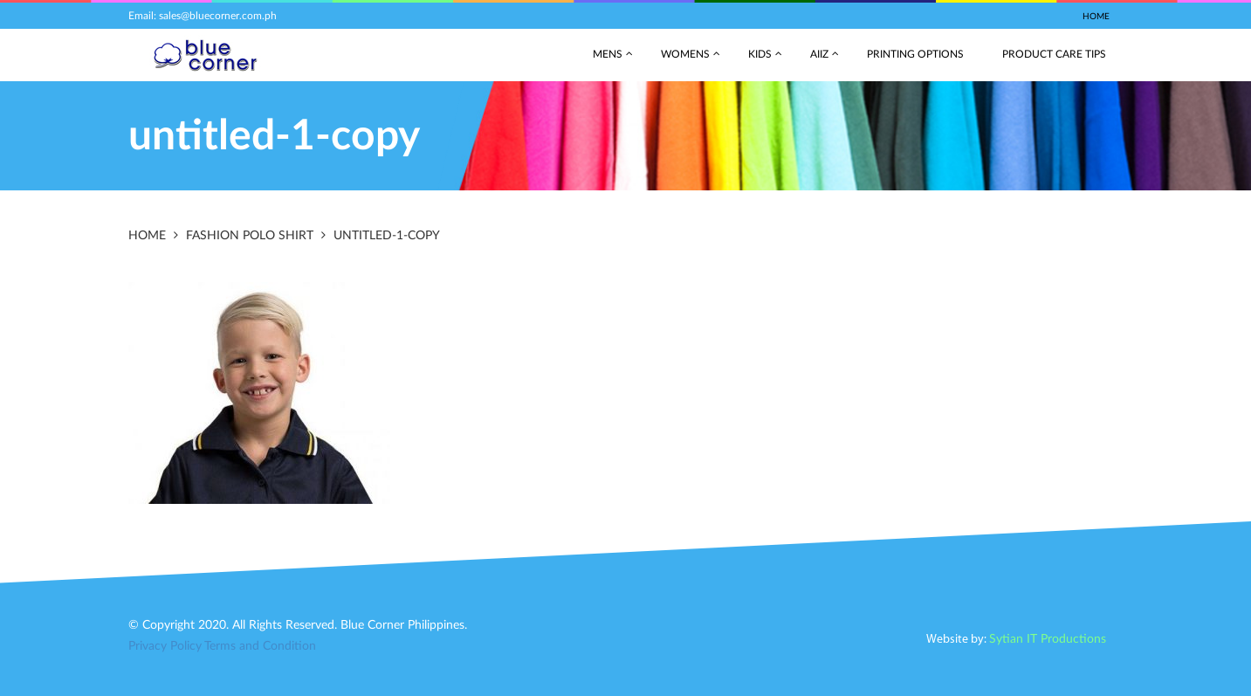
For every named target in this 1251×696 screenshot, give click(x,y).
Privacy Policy (165, 646)
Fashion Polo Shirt (249, 236)
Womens (685, 54)
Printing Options (915, 54)
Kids (760, 54)
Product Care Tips (1054, 54)
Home (1096, 16)
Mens (607, 54)
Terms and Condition (260, 646)
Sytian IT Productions (1047, 639)
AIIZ (819, 54)
